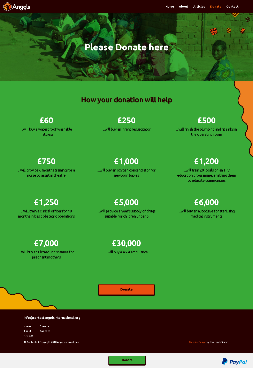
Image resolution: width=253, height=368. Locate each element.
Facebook (245, 7)
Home (170, 6)
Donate (215, 6)
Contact (232, 6)
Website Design (197, 342)
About (183, 6)
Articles (199, 6)
